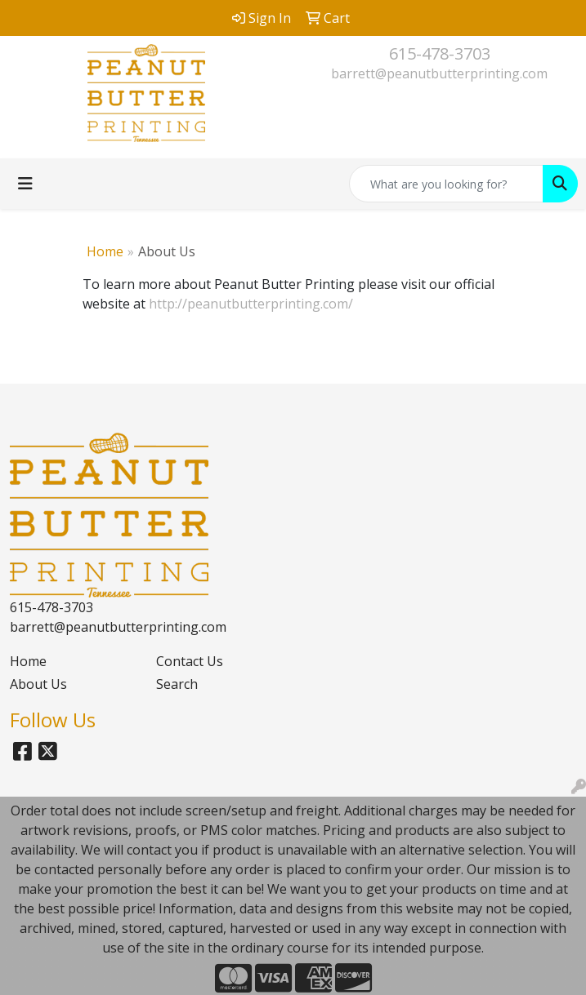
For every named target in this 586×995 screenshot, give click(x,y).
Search (177, 684)
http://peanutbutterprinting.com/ (251, 304)
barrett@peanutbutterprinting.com (439, 73)
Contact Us (189, 661)
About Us (38, 684)
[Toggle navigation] (25, 183)
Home (105, 251)
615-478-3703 (439, 53)
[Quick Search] (446, 183)
